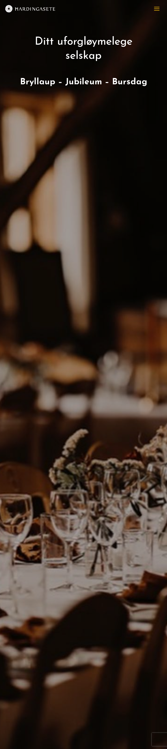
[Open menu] (157, 8)
